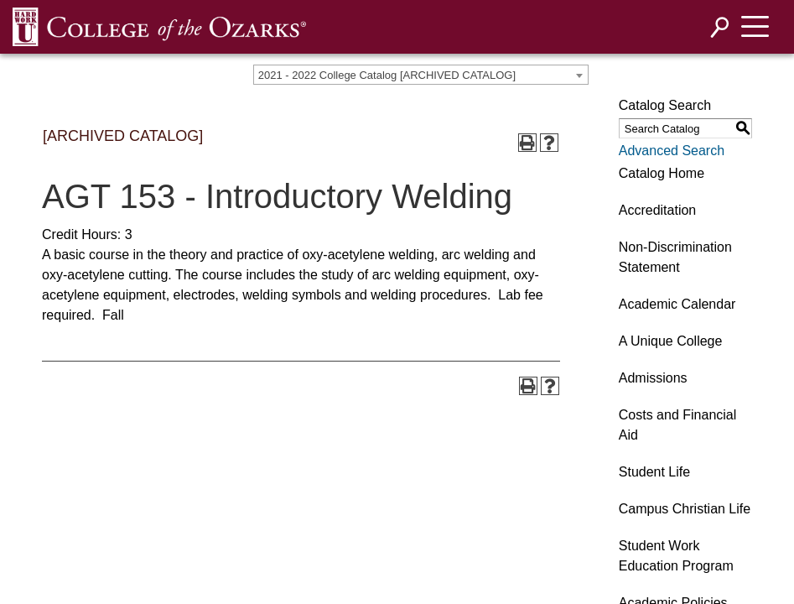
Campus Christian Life (684, 509)
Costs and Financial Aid (678, 425)
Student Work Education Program (676, 556)
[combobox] (421, 75)
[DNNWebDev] (159, 26)
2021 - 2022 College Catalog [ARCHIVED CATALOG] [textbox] (387, 75)
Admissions (653, 378)
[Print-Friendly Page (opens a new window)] (527, 142)
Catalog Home (661, 173)
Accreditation (658, 210)
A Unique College (671, 341)
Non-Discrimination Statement (675, 257)
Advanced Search (671, 150)
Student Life (654, 472)
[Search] (720, 27)
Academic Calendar (677, 304)
